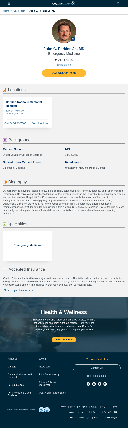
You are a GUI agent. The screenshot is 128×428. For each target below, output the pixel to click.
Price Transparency (49, 374)
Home (6, 11)
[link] (63, 3)
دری (88, 418)
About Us (13, 359)
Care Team (19, 11)
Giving (42, 359)
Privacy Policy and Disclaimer (48, 383)
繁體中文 (94, 407)
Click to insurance (18, 290)
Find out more (64, 339)
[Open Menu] (9, 3)
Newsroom (44, 366)
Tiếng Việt (83, 407)
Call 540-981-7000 (64, 73)
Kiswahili (97, 418)
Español (63, 407)
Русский (107, 412)
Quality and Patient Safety (52, 392)
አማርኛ (80, 412)
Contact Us (97, 368)
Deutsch (72, 418)
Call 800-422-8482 (96, 376)
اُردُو (88, 412)
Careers (12, 366)
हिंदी (115, 412)
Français (96, 412)
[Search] (119, 3)
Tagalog (113, 407)
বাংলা (81, 418)
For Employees (16, 385)
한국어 (73, 407)
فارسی (71, 412)
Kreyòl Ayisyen (111, 418)
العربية (104, 407)
